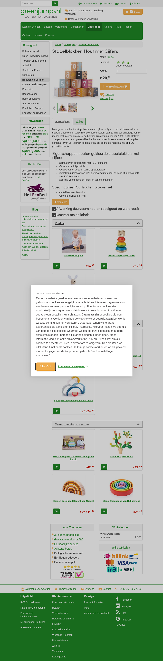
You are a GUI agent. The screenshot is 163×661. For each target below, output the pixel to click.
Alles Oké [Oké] (45, 366)
